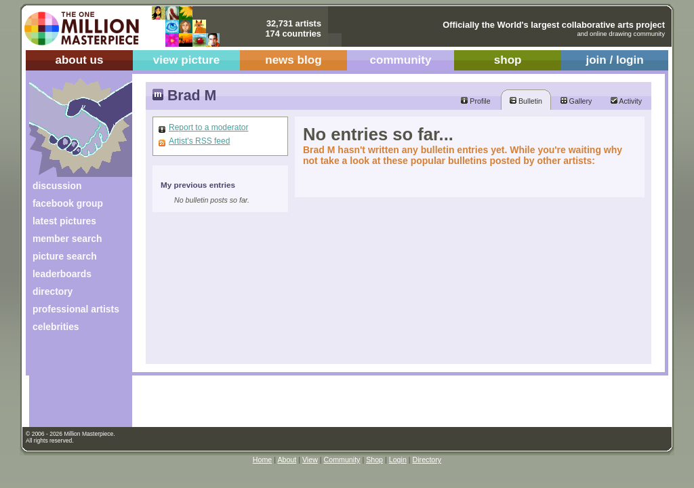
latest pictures (64, 221)
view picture (186, 60)
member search (67, 238)
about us (79, 60)
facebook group (68, 203)
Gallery (576, 101)
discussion (57, 185)
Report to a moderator (208, 127)
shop (508, 60)
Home (262, 459)
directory (53, 291)
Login (398, 459)
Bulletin (526, 101)
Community (342, 459)
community (401, 60)
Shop (374, 459)
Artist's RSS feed (199, 141)
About (286, 459)
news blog (293, 60)
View (310, 459)
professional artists (76, 309)
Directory (427, 459)
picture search (65, 256)
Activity (626, 101)
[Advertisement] (71, 384)
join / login (614, 60)
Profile (475, 101)
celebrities (56, 326)
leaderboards (62, 273)
